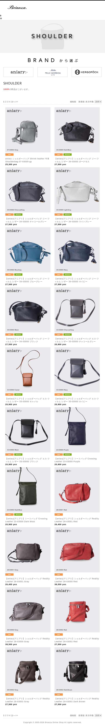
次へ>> (14, 102)
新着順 (81, 102)
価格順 (73, 102)
